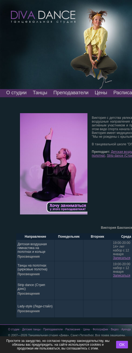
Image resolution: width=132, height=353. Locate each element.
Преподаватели (71, 92)
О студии (16, 92)
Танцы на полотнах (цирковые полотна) (33, 267)
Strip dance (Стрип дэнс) (31, 287)
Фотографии (100, 329)
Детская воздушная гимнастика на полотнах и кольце (32, 248)
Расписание (72, 329)
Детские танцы (31, 329)
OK (122, 344)
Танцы (40, 92)
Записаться (121, 258)
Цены (101, 92)
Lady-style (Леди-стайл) (35, 306)
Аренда (126, 329)
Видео (115, 329)
